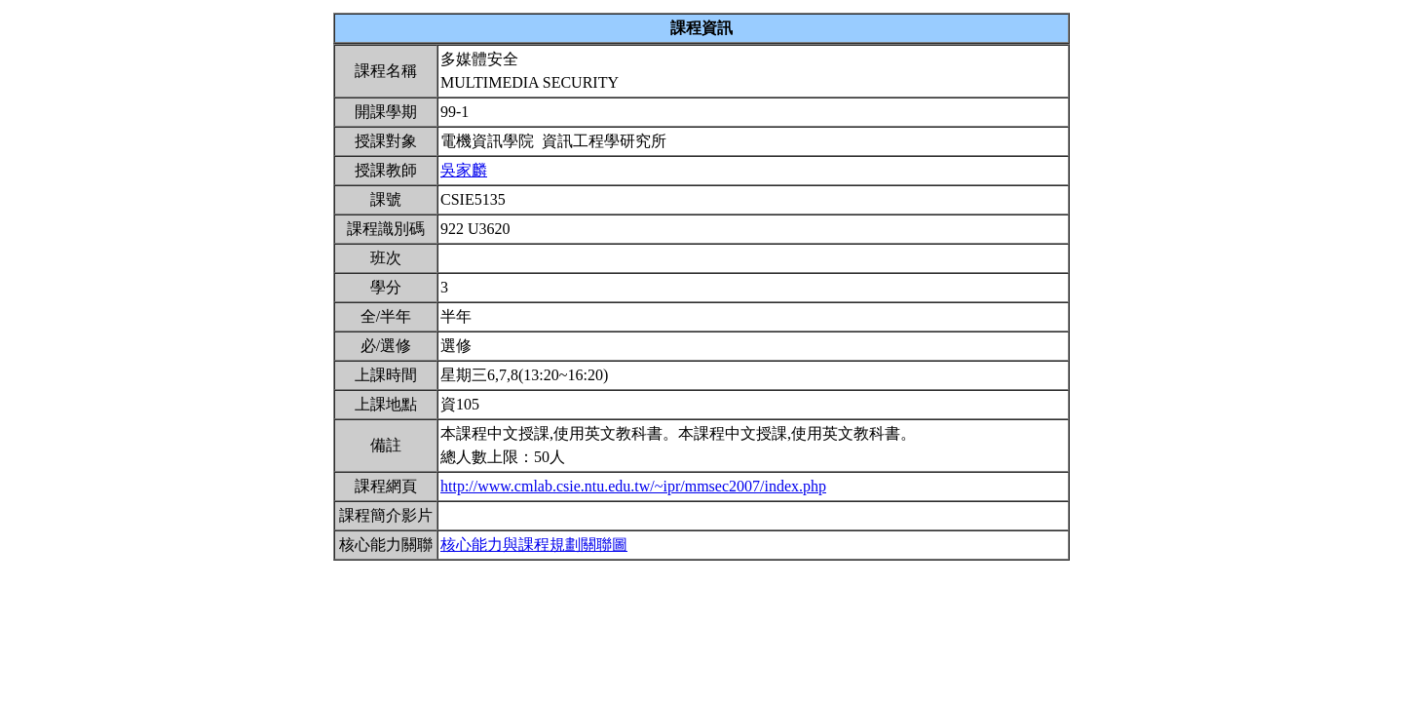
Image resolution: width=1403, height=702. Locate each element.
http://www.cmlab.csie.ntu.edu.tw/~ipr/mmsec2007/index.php (633, 486)
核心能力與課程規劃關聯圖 (533, 544)
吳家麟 (463, 170)
